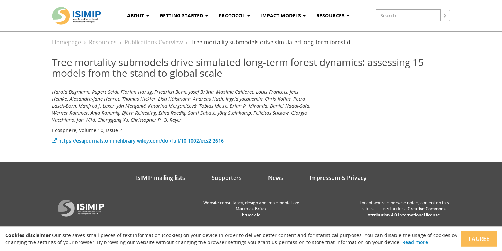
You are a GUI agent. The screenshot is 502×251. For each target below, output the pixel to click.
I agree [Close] (478, 239)
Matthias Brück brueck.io (251, 212)
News (275, 178)
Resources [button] (332, 15)
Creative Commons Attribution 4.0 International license (407, 212)
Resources (103, 42)
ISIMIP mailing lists (160, 178)
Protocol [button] (234, 15)
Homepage (66, 42)
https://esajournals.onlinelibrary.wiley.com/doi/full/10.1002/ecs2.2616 (138, 140)
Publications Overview (154, 42)
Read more (415, 242)
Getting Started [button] (184, 15)
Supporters (227, 178)
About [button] (138, 15)
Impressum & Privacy (338, 178)
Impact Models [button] (283, 15)
